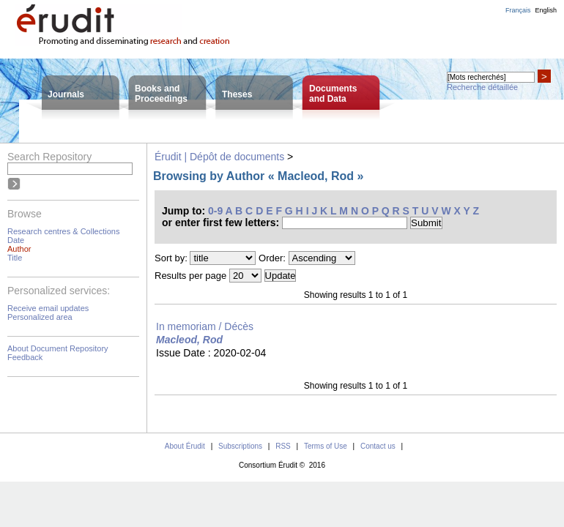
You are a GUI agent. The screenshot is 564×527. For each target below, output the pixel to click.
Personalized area (40, 317)
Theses (237, 94)
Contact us (378, 446)
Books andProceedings (161, 93)
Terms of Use (325, 446)
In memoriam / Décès (204, 326)
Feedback (24, 357)
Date (15, 240)
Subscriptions (240, 446)
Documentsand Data (333, 93)
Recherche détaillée (482, 87)
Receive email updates (48, 308)
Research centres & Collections (63, 231)
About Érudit (185, 446)
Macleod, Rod (189, 339)
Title (14, 257)
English (546, 10)
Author (19, 248)
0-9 (215, 211)
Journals (66, 94)
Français (518, 10)
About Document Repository (57, 348)
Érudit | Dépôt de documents (219, 156)
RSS (283, 446)
